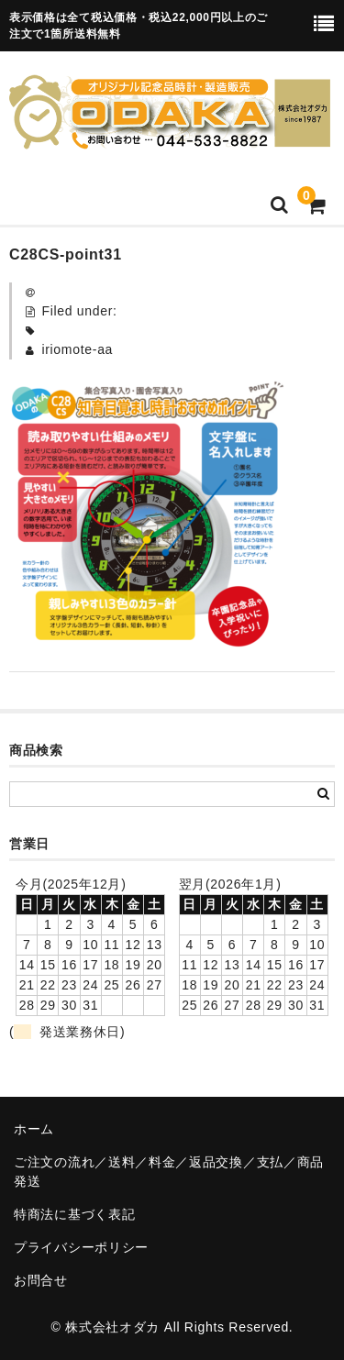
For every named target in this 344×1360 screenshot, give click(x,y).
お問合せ (41, 1280)
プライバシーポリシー (81, 1247)
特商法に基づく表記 (74, 1214)
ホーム (34, 1129)
